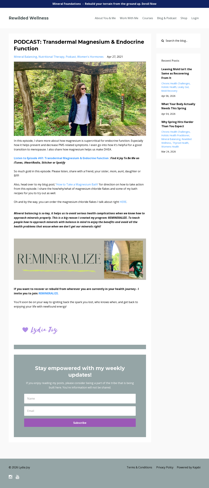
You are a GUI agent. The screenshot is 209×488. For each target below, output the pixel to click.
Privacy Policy (164, 467)
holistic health (168, 87)
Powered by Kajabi (188, 467)
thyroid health (180, 142)
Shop (184, 18)
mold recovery (169, 90)
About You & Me (105, 18)
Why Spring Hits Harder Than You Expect (177, 124)
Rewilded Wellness (29, 18)
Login (195, 18)
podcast (71, 57)
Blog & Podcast (166, 18)
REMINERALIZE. (49, 293)
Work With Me (129, 18)
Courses (147, 18)
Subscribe (79, 423)
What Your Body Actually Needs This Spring (178, 106)
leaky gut (183, 87)
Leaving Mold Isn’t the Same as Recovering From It (176, 73)
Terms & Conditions (139, 467)
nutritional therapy (51, 57)
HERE (123, 202)
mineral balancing (25, 57)
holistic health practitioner (175, 135)
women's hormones (90, 57)
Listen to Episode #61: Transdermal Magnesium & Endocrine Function (61, 158)
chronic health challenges (175, 83)
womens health (170, 146)
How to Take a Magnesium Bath (77, 184)
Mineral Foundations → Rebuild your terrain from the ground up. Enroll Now (104, 4)
